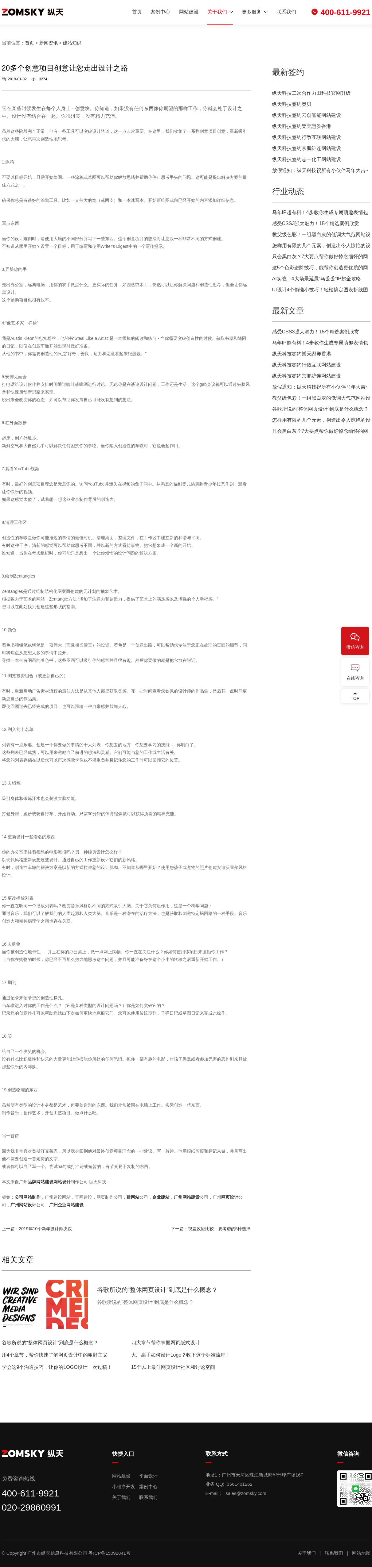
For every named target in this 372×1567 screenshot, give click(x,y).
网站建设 (189, 11)
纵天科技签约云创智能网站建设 (306, 115)
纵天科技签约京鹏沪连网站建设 (306, 148)
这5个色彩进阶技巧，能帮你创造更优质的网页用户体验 (320, 269)
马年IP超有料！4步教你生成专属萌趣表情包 (320, 212)
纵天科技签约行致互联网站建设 (306, 137)
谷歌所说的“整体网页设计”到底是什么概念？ (50, 1342)
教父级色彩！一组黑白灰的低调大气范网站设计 (321, 236)
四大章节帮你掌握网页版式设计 (165, 1342)
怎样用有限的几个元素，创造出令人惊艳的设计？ (321, 247)
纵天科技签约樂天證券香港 (301, 126)
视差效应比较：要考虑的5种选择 (219, 1228)
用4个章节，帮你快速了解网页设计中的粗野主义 (55, 1355)
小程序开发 (123, 1486)
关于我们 (217, 11)
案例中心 (160, 11)
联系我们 (286, 11)
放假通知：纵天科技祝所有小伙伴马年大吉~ (320, 170)
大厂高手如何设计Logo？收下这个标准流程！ (181, 1355)
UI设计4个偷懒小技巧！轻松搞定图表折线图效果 (320, 291)
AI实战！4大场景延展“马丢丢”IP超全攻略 (316, 278)
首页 (137, 11)
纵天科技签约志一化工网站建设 (306, 159)
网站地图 (361, 1553)
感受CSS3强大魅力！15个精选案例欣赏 (315, 223)
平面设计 (148, 1475)
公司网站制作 (28, 1197)
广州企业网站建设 (66, 1204)
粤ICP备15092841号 (110, 1553)
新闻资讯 (48, 42)
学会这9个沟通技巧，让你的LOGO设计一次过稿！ (57, 1367)
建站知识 (72, 42)
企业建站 (161, 1197)
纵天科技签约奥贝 (291, 104)
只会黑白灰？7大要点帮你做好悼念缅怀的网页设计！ (320, 258)
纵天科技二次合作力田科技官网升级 (311, 93)
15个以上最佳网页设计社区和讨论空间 (173, 1367)
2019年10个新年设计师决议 (45, 1228)
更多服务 (251, 11)
